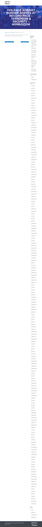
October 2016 (33, 211)
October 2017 (33, 196)
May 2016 (33, 218)
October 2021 (33, 112)
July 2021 (32, 120)
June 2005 (33, 491)
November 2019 (34, 154)
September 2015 (34, 233)
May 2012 (33, 289)
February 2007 (33, 442)
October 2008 (33, 393)
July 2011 (32, 314)
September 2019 (34, 159)
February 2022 (33, 110)
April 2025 (33, 88)
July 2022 (32, 100)
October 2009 (33, 366)
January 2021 (33, 125)
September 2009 (34, 368)
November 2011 (34, 304)
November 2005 (34, 479)
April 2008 (33, 407)
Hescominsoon (8, 32)
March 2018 (33, 184)
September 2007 (34, 425)
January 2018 (33, 189)
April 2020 (33, 142)
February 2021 (33, 122)
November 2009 (34, 363)
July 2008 (32, 400)
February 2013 (33, 267)
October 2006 (33, 452)
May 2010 (33, 348)
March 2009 (33, 380)
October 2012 (33, 277)
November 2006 (34, 449)
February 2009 (33, 383)
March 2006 (33, 469)
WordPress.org (33, 517)
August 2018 (33, 176)
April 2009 (33, 378)
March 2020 (33, 144)
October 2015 (33, 230)
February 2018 (33, 186)
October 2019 (33, 157)
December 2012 (34, 272)
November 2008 (34, 390)
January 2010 (33, 358)
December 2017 (34, 191)
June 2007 (33, 432)
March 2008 (33, 410)
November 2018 (34, 169)
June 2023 (33, 93)
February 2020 (33, 147)
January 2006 (33, 474)
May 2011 (33, 319)
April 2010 (33, 351)
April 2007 (33, 437)
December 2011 (34, 302)
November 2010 (34, 334)
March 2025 (33, 90)
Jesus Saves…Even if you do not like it (33, 56)
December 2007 (34, 417)
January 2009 (33, 385)
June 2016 (33, 216)
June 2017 (33, 203)
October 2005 (33, 481)
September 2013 (34, 260)
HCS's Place (7, 3)
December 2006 (34, 447)
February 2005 (33, 501)
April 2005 (33, 496)
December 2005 (34, 476)
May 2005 (33, 493)
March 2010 (33, 353)
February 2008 (33, 412)
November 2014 (34, 248)
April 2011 (33, 321)
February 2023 (33, 98)
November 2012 (34, 275)
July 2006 (32, 459)
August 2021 (33, 117)
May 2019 (33, 164)
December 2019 (34, 152)
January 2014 (33, 250)
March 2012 (33, 294)
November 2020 (34, 130)
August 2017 (33, 201)
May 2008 (33, 405)
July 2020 (32, 137)
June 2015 (33, 238)
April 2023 (33, 95)
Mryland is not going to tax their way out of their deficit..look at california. (34, 63)
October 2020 (33, 132)
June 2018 (33, 181)
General (20, 32)
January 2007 (33, 444)
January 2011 (33, 329)
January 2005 (33, 503)
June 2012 (33, 287)
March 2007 (33, 439)
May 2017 (33, 206)
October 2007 (33, 422)
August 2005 (33, 486)
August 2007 (33, 427)
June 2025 (33, 85)
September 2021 (34, 115)
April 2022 (33, 105)
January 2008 (33, 415)
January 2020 (33, 149)
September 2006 (34, 454)
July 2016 (32, 213)
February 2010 (33, 356)
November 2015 (34, 228)
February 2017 (33, 208)
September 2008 (34, 395)
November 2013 (34, 255)
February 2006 (33, 471)
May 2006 (33, 464)
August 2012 (33, 282)
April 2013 (33, 262)
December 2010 (34, 331)
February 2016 (33, 223)
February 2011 (33, 326)
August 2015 (33, 235)
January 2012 (33, 299)
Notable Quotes (33, 79)
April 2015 (33, 240)
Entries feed (33, 512)
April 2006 (33, 466)
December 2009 (34, 361)
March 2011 (33, 324)
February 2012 (33, 297)
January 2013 (33, 270)
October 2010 (33, 336)
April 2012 (33, 292)
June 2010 (33, 346)
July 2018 (32, 179)
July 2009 (32, 373)
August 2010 (33, 341)
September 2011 (34, 309)
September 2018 (34, 174)
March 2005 (33, 498)
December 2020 (34, 127)
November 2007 (34, 420)
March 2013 (33, 265)
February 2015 (33, 243)
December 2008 (34, 388)
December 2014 (34, 245)
